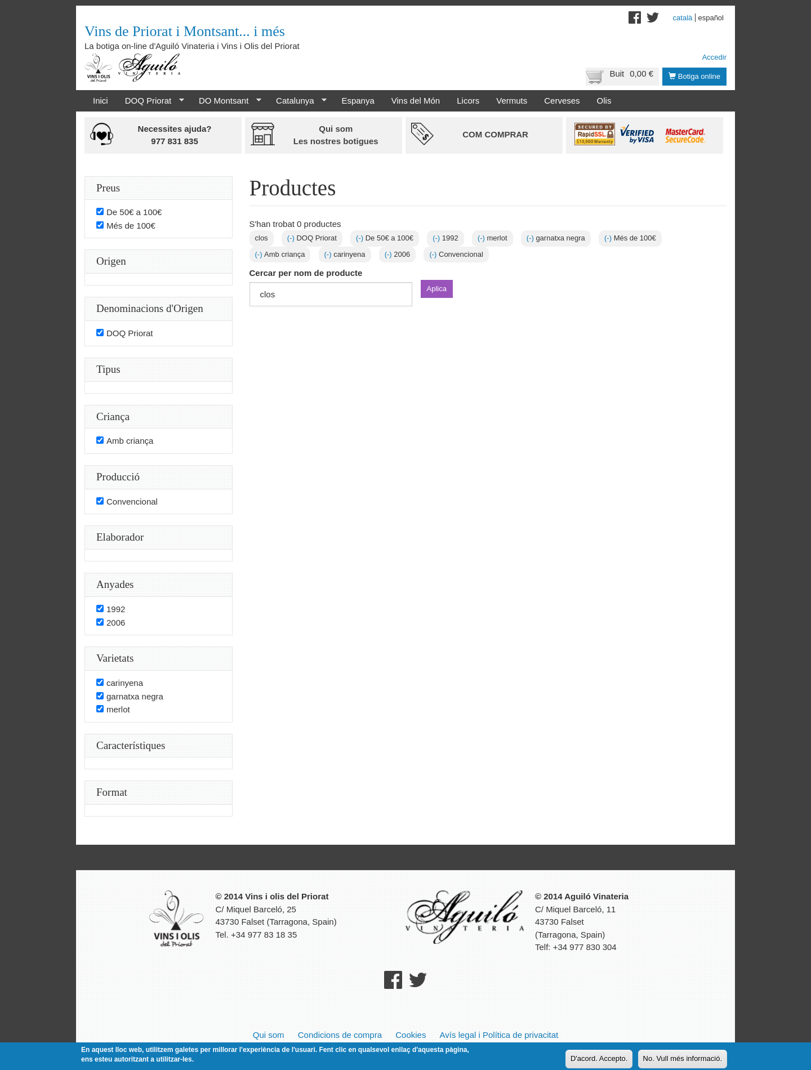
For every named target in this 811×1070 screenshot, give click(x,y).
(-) (292, 238)
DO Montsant (225, 101)
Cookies (410, 1035)
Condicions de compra (340, 1035)
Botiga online (694, 76)
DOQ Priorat (150, 101)
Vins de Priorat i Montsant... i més (184, 31)
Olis (604, 100)
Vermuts (511, 100)
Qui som (268, 1035)
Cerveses (562, 100)
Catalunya (297, 101)
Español (711, 18)
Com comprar (495, 134)
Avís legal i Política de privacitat (499, 1035)
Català (683, 18)
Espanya (357, 100)
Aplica (437, 288)
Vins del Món (415, 100)
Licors (468, 100)
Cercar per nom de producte (306, 273)
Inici (100, 100)
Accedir (714, 57)
